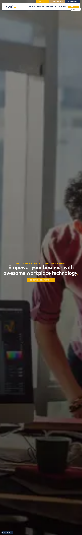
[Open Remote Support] (7, 532)
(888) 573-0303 (43, 1)
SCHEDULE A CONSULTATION (41, 280)
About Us (32, 6)
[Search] (76, 9)
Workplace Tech (51, 6)
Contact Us (73, 6)
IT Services (40, 6)
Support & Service (57, 1)
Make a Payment (73, 1)
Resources (62, 6)
